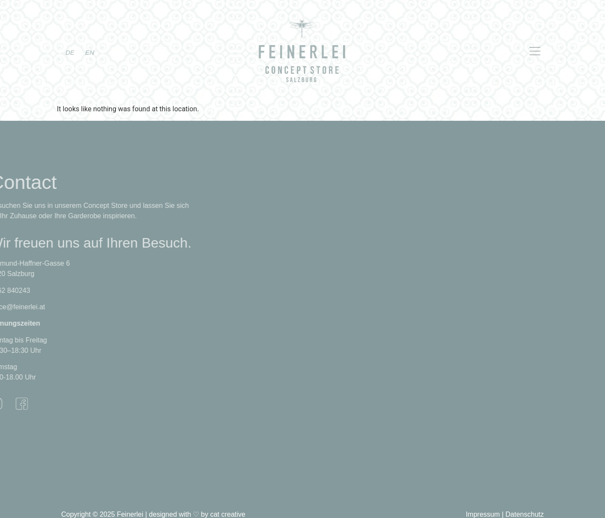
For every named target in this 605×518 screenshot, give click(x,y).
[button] (487, 51)
